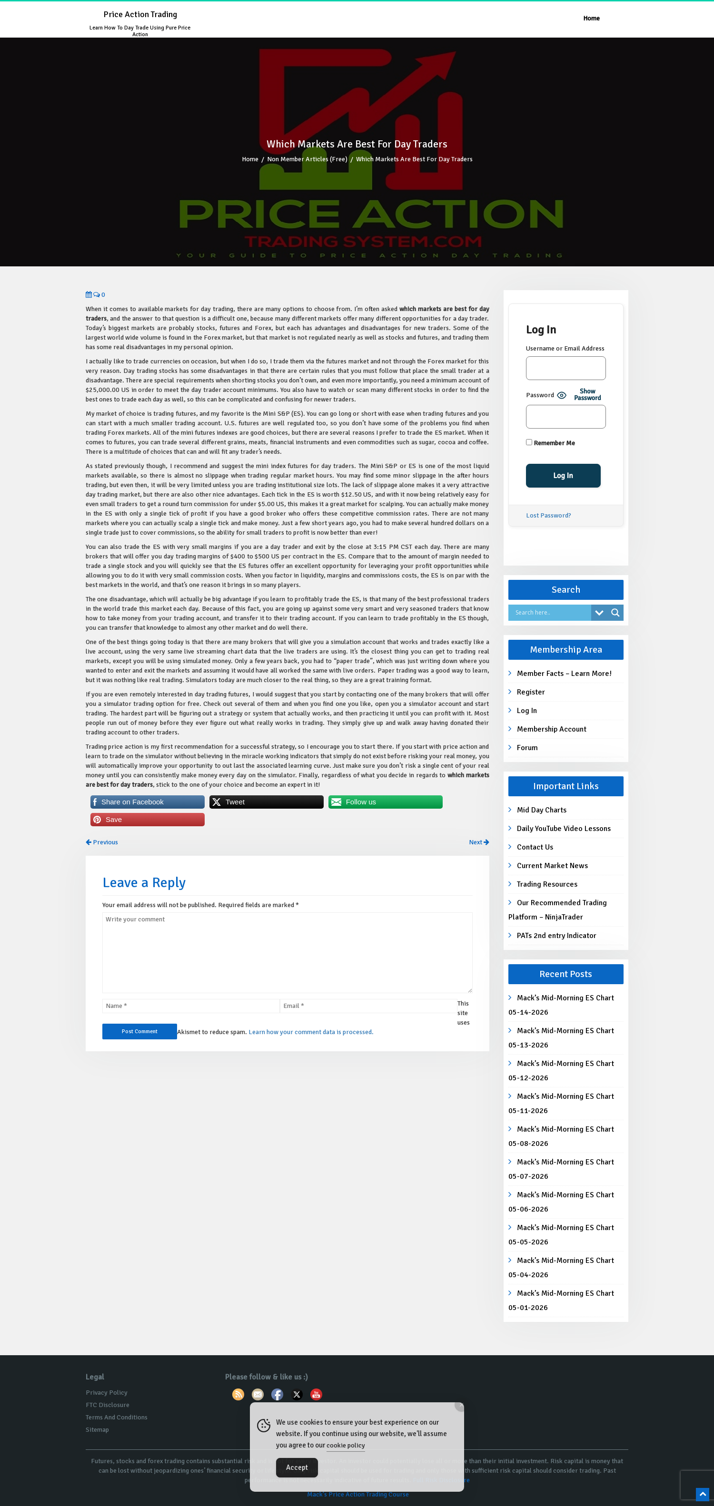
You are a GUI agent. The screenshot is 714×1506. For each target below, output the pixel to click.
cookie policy (346, 1445)
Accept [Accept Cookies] (297, 1467)
